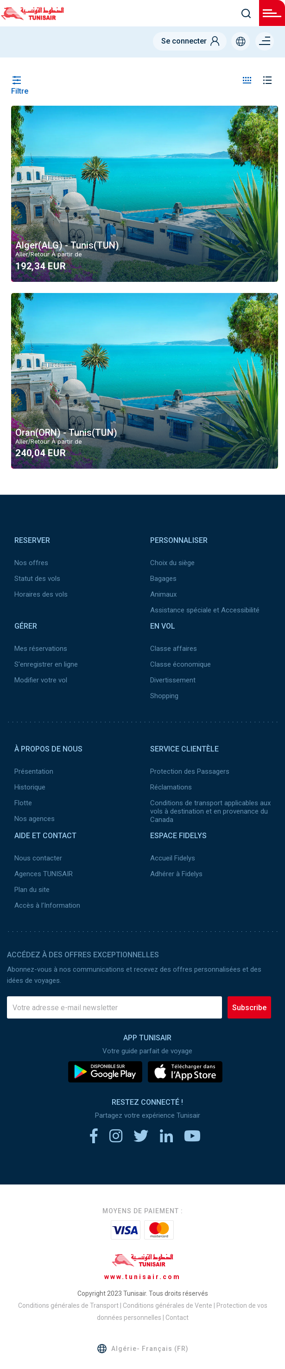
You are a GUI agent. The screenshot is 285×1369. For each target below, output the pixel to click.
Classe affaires (173, 648)
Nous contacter (38, 858)
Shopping (164, 696)
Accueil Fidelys (172, 858)
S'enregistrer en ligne (46, 664)
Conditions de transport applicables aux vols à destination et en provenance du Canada (210, 811)
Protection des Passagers (189, 771)
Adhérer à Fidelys (176, 874)
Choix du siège (172, 563)
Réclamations (171, 787)
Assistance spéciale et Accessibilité (205, 610)
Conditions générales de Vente (167, 1305)
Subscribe (249, 1007)
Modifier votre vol (40, 680)
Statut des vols (37, 578)
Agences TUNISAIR (43, 874)
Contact (177, 1317)
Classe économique (180, 664)
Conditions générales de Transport (68, 1305)
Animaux (163, 594)
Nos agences (34, 819)
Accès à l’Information (47, 905)
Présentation (33, 771)
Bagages (163, 578)
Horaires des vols (41, 594)
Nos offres (31, 563)
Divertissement (173, 680)
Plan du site (32, 889)
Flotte (23, 803)
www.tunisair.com (142, 1276)
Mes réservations (40, 648)
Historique (29, 787)
